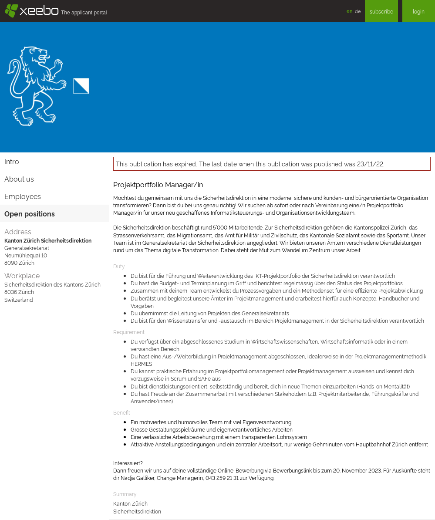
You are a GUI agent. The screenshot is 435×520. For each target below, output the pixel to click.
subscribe (381, 11)
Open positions (29, 213)
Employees (22, 196)
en (350, 10)
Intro (11, 161)
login (419, 11)
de (358, 10)
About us (19, 178)
